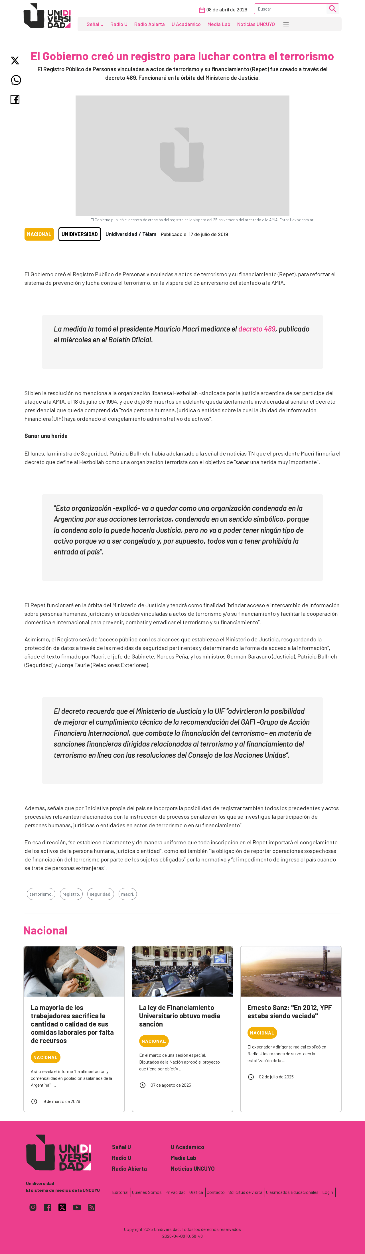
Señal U (95, 24)
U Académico (186, 24)
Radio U (118, 24)
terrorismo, (41, 894)
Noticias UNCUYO (256, 24)
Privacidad (175, 1192)
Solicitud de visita (245, 1192)
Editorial (120, 1192)
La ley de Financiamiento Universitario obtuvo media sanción (179, 1015)
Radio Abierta (149, 24)
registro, (71, 894)
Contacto (216, 1192)
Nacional (39, 234)
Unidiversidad (80, 234)
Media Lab (219, 24)
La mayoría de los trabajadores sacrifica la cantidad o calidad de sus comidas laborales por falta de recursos (72, 1023)
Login (327, 1192)
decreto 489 (256, 328)
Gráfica (196, 1192)
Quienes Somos (147, 1192)
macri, (127, 894)
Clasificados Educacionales (292, 1192)
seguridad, (100, 894)
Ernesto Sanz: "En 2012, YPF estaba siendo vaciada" (290, 1011)
